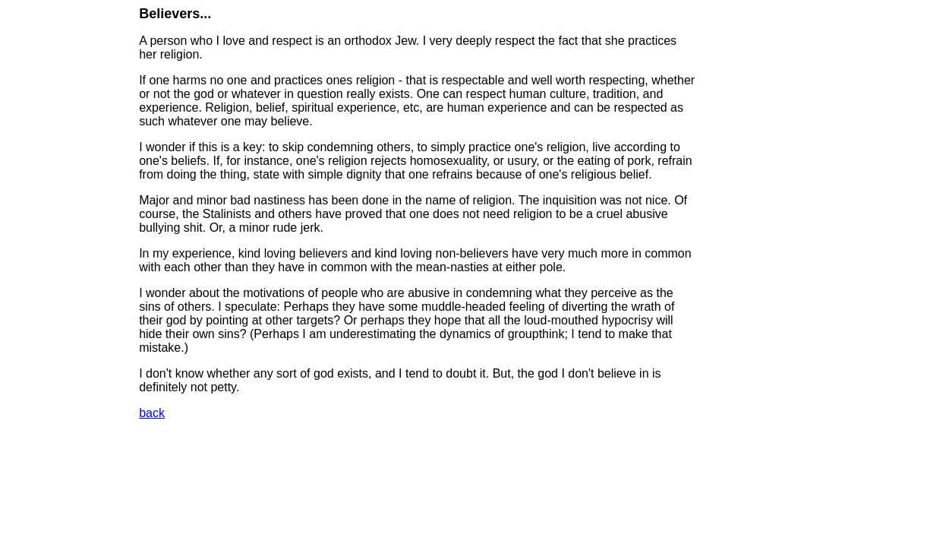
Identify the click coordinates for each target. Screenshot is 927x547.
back (152, 412)
